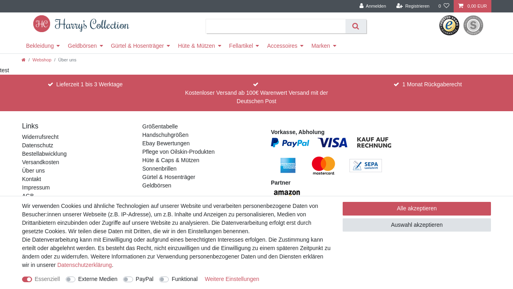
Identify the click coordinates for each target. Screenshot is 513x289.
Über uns (33, 170)
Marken (320, 46)
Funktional (185, 279)
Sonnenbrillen (159, 168)
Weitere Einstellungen (232, 279)
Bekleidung (40, 46)
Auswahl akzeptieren (416, 225)
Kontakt (31, 179)
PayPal (144, 279)
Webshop (41, 59)
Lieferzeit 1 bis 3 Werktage (90, 84)
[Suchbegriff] (276, 26)
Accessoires (282, 46)
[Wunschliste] (444, 6)
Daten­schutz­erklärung (84, 265)
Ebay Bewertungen (166, 143)
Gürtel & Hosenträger (137, 46)
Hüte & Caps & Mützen (170, 160)
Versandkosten (40, 162)
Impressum (36, 187)
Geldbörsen (82, 46)
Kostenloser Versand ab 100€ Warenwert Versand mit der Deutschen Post (256, 97)
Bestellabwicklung (44, 154)
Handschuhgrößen (165, 135)
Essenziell (47, 279)
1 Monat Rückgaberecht (432, 84)
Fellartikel (241, 46)
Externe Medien (97, 279)
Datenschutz (37, 145)
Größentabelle (160, 126)
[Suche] (355, 26)
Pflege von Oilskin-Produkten (178, 152)
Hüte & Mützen (196, 46)
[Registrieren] (413, 6)
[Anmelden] (373, 6)
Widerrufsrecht (40, 137)
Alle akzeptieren (417, 208)
